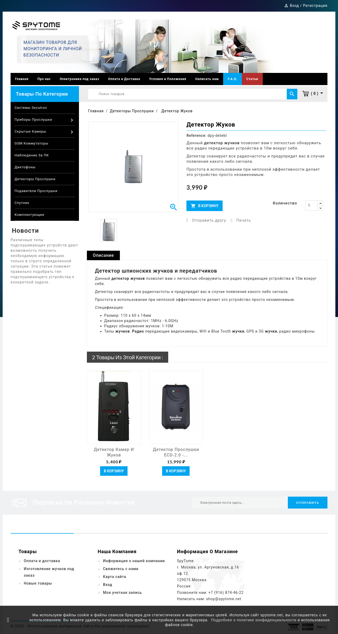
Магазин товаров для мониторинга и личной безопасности (53, 49)
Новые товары (38, 583)
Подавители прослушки (36, 191)
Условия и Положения (167, 79)
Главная (22, 79)
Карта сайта (114, 577)
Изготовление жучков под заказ (49, 572)
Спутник (22, 203)
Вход (107, 584)
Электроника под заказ (79, 79)
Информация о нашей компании (134, 561)
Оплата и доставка (42, 561)
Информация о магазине (207, 551)
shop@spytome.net (223, 599)
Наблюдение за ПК (32, 155)
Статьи (252, 79)
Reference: (196, 135)
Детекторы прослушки (35, 179)
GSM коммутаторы (31, 143)
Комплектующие (29, 215)
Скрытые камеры (45, 132)
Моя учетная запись (122, 592)
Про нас (44, 79)
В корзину (204, 206)
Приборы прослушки (45, 120)
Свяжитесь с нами (120, 569)
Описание (103, 255)
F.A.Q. (232, 79)
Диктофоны (25, 167)
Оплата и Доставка (124, 79)
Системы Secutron (31, 108)
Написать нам (207, 79)
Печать (243, 220)
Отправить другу (209, 220)
